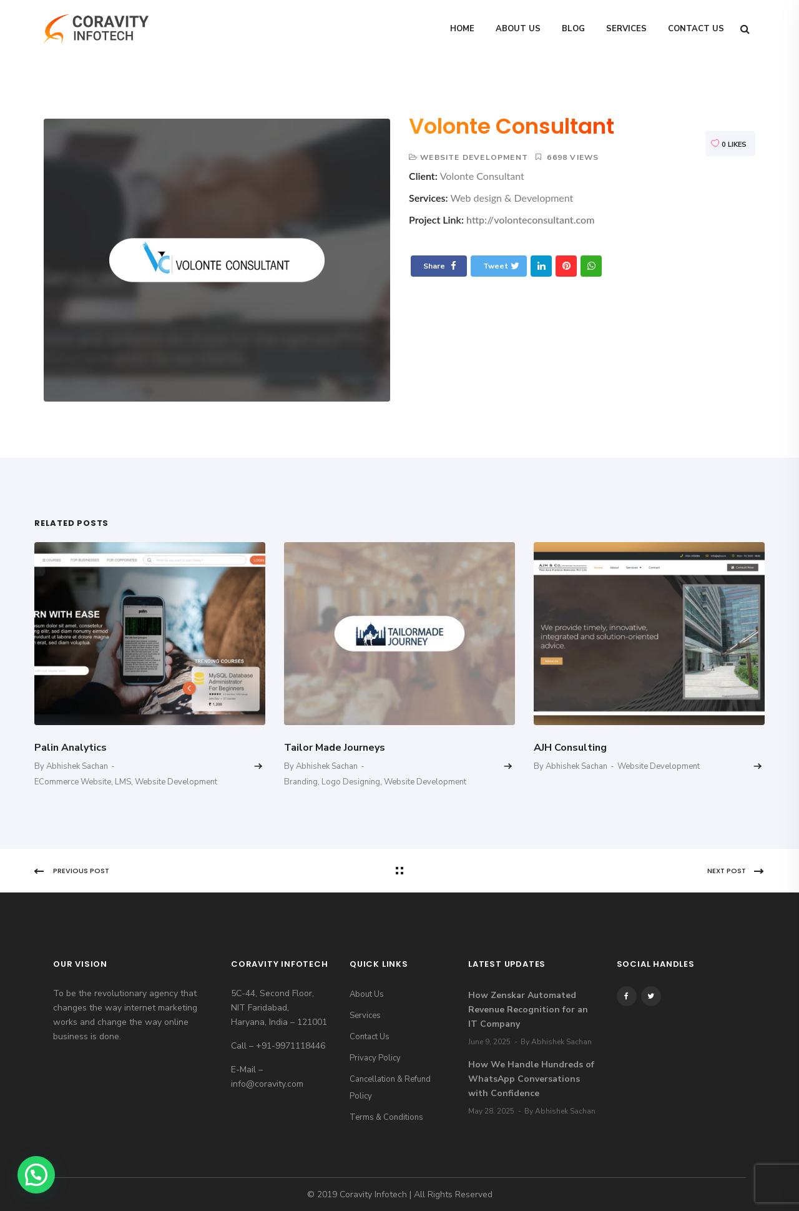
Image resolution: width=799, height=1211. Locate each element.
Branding (301, 782)
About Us (518, 28)
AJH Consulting (570, 747)
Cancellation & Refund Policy (390, 1088)
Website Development (474, 157)
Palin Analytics (70, 747)
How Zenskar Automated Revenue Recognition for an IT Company (528, 1009)
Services (626, 28)
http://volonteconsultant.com (530, 219)
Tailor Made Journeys (334, 747)
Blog (573, 28)
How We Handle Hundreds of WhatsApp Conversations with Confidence (531, 1079)
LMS (123, 782)
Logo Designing (350, 782)
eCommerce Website (72, 782)
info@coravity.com (267, 1084)
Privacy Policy (375, 1058)
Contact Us (696, 28)
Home (462, 28)
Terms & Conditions (386, 1117)
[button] (36, 1175)
